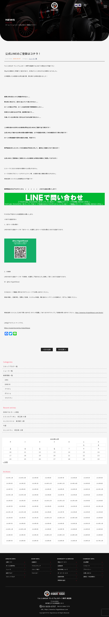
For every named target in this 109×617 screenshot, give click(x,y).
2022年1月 (87, 506)
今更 (4, 426)
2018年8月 (99, 534)
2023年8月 (48, 494)
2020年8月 (99, 517)
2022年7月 (9, 506)
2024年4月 (48, 488)
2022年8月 (99, 500)
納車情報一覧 (8, 375)
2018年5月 (35, 540)
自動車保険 (61, 575)
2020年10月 (73, 517)
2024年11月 (60, 483)
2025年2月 (22, 483)
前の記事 (47, 349)
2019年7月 (61, 529)
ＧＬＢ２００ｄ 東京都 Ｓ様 (13, 421)
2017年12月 (99, 540)
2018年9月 (87, 534)
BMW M (7, 384)
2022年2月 (74, 506)
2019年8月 (48, 529)
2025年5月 (87, 477)
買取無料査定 (61, 578)
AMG (6, 380)
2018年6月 (22, 540)
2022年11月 (60, 500)
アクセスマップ (36, 565)
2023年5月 (87, 494)
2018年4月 (48, 540)
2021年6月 (74, 511)
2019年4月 (99, 529)
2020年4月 (48, 523)
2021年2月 (22, 517)
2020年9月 (87, 517)
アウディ (8, 389)
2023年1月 (35, 500)
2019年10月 (22, 529)
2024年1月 (87, 488)
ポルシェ (8, 393)
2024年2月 (74, 488)
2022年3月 (61, 506)
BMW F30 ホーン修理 (11, 412)
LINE (79, 4)
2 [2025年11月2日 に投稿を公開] (98, 445)
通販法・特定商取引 (89, 575)
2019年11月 (9, 529)
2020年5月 (35, 523)
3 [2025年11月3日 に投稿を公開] (10, 448)
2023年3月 (9, 500)
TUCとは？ (35, 571)
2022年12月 (48, 500)
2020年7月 (9, 523)
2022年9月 (87, 500)
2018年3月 (61, 540)
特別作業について (63, 568)
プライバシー (87, 568)
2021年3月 (9, 517)
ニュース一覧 (33, 58)
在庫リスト (76, 4)
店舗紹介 (34, 561)
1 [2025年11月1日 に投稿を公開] (83, 445)
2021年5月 (87, 511)
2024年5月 (35, 488)
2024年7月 (9, 488)
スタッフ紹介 (35, 568)
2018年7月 (9, 540)
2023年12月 (99, 488)
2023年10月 (22, 494)
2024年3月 (61, 488)
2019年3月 (9, 534)
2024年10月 (73, 483)
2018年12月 (48, 534)
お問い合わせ (87, 571)
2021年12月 (99, 506)
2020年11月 (60, 517)
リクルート (86, 565)
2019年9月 (35, 529)
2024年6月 (22, 488)
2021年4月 (99, 511)
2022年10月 (73, 500)
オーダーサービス (63, 571)
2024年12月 (48, 483)
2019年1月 (35, 534)
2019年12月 (99, 523)
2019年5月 (87, 529)
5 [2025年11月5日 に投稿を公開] (39, 448)
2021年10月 (22, 511)
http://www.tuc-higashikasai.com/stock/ (89, 312)
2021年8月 (48, 511)
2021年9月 (35, 511)
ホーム (7, 25)
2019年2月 (22, 534)
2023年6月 (74, 494)
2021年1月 (35, 517)
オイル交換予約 (10, 565)
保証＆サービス (62, 561)
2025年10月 (22, 477)
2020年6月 (22, 523)
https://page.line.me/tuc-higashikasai (17, 328)
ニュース (14, 25)
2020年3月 (61, 523)
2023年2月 (22, 500)
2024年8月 (99, 483)
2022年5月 (35, 506)
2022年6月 (22, 506)
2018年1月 (87, 540)
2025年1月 (35, 483)
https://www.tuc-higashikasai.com (56, 607)
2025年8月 (48, 477)
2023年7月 (61, 494)
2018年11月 (60, 534)
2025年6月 (74, 477)
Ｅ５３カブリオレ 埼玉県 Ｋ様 (14, 417)
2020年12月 (48, 517)
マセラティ (9, 398)
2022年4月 (48, 506)
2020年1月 (87, 523)
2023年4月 (99, 494)
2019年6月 (74, 529)
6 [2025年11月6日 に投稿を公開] (54, 448)
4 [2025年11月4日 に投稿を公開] (25, 448)
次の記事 (62, 349)
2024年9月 (87, 483)
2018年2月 (74, 540)
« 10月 (5, 462)
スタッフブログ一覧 (10, 366)
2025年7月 (61, 477)
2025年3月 (9, 483)
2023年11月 (9, 494)
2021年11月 (9, 511)
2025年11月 (9, 477)
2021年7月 (61, 511)
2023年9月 (35, 494)
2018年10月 (73, 534)
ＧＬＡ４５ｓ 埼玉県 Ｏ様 (13, 430)
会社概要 (86, 561)
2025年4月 (99, 477)
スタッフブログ (10, 575)
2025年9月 (35, 477)
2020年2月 (74, 523)
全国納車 (60, 565)
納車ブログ (9, 571)
